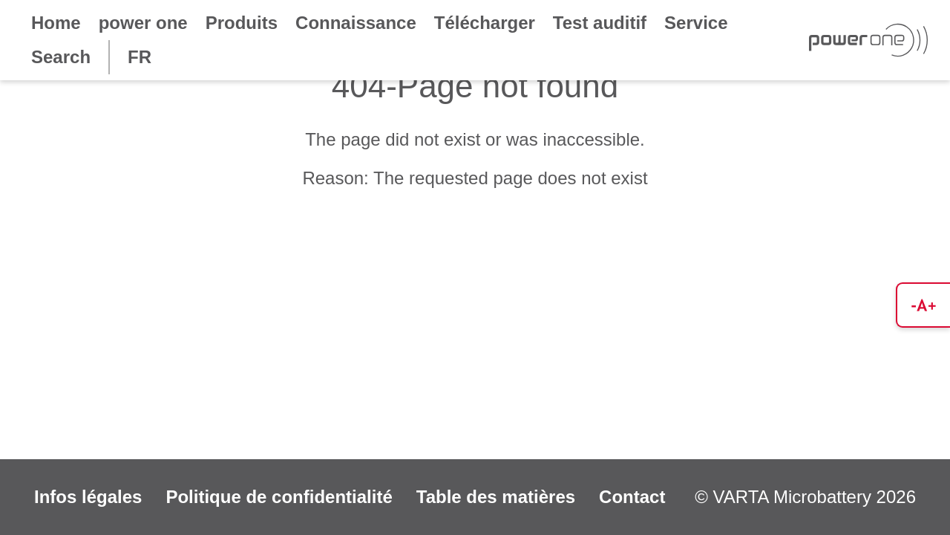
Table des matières (495, 497)
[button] (923, 305)
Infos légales (88, 497)
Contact (632, 497)
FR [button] (139, 57)
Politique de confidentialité (279, 497)
